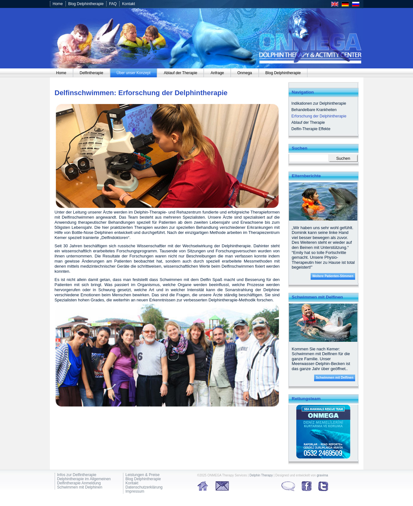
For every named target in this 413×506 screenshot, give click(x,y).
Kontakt (128, 4)
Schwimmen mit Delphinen (79, 487)
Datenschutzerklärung (144, 487)
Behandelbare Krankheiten (314, 110)
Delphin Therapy (261, 475)
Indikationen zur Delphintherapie (319, 103)
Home (58, 4)
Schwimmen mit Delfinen (334, 377)
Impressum (135, 491)
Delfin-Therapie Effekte (311, 129)
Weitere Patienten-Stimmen (332, 276)
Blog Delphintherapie (86, 4)
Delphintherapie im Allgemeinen (84, 479)
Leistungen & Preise (143, 475)
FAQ (113, 4)
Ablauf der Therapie (308, 122)
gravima (322, 475)
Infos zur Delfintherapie (76, 475)
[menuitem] (61, 72)
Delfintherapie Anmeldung (79, 483)
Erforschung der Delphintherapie (319, 116)
